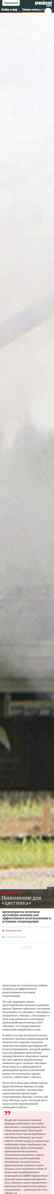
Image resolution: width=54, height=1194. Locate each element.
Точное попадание (34, 9)
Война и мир (9, 9)
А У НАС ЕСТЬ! (11, 893)
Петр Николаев (13, 930)
